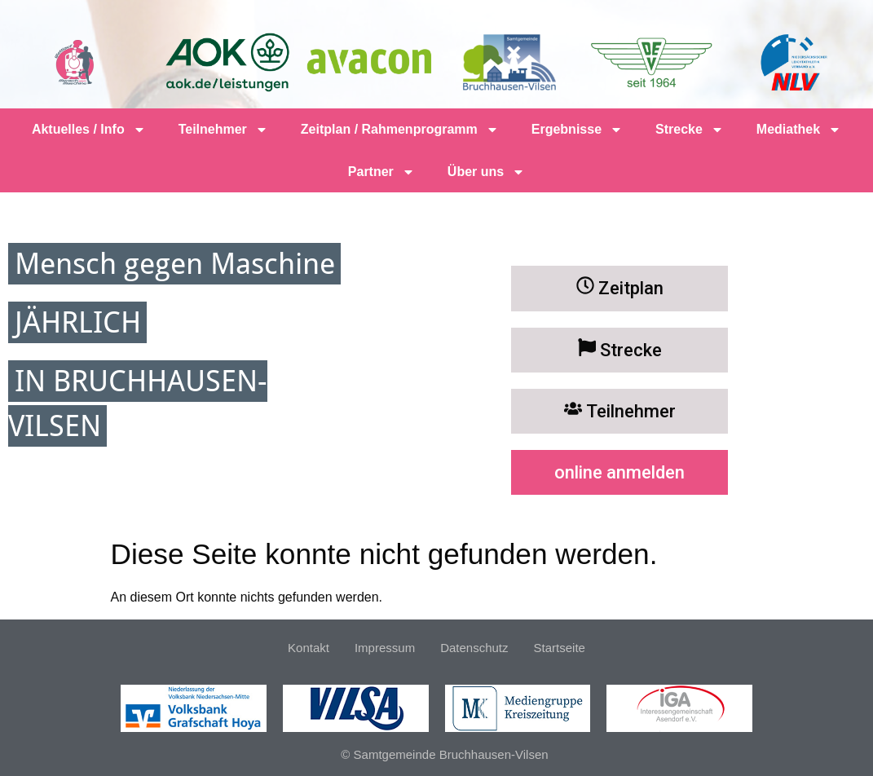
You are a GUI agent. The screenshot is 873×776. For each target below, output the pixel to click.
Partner (381, 172)
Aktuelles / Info (89, 129)
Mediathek (798, 129)
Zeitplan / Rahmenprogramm (400, 129)
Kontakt (308, 648)
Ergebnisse (577, 129)
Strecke (689, 129)
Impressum (385, 648)
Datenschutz (474, 648)
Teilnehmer (223, 129)
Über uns (486, 172)
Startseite (559, 648)
